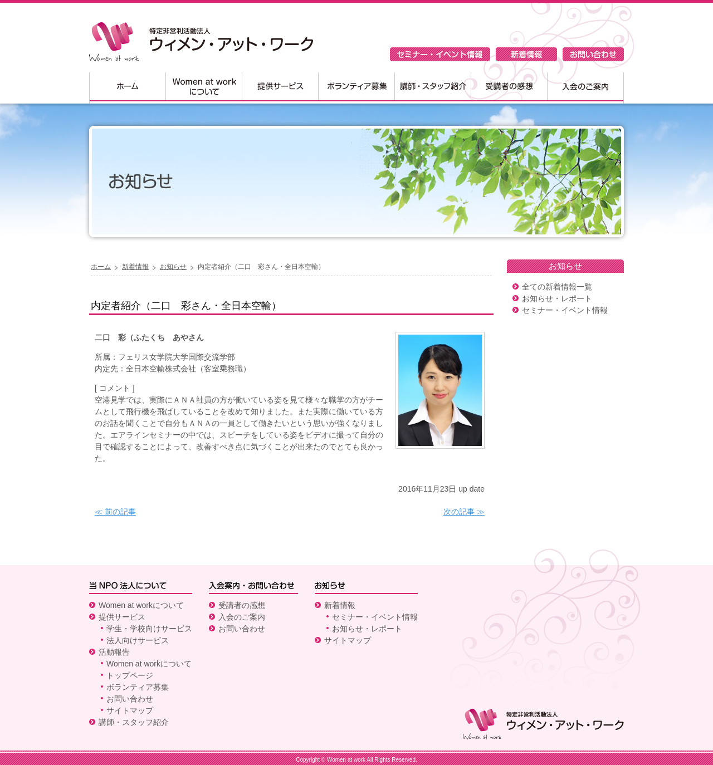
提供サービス (280, 88)
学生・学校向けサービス (149, 628)
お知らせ (173, 267)
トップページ (129, 675)
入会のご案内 (585, 88)
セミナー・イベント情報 (440, 54)
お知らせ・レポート (557, 298)
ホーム (127, 88)
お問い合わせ (593, 54)
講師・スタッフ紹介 (432, 88)
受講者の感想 (509, 88)
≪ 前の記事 (115, 511)
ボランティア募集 (356, 88)
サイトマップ (129, 710)
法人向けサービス (137, 640)
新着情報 (526, 54)
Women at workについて (203, 88)
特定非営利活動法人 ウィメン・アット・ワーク (201, 41)
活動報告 (114, 652)
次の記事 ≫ (464, 511)
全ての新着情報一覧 (557, 286)
